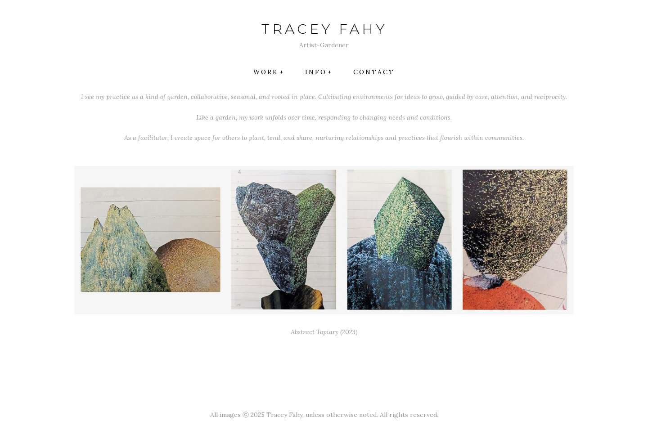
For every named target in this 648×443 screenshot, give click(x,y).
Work (266, 72)
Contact (374, 72)
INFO (316, 72)
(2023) (324, 332)
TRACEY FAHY (324, 29)
